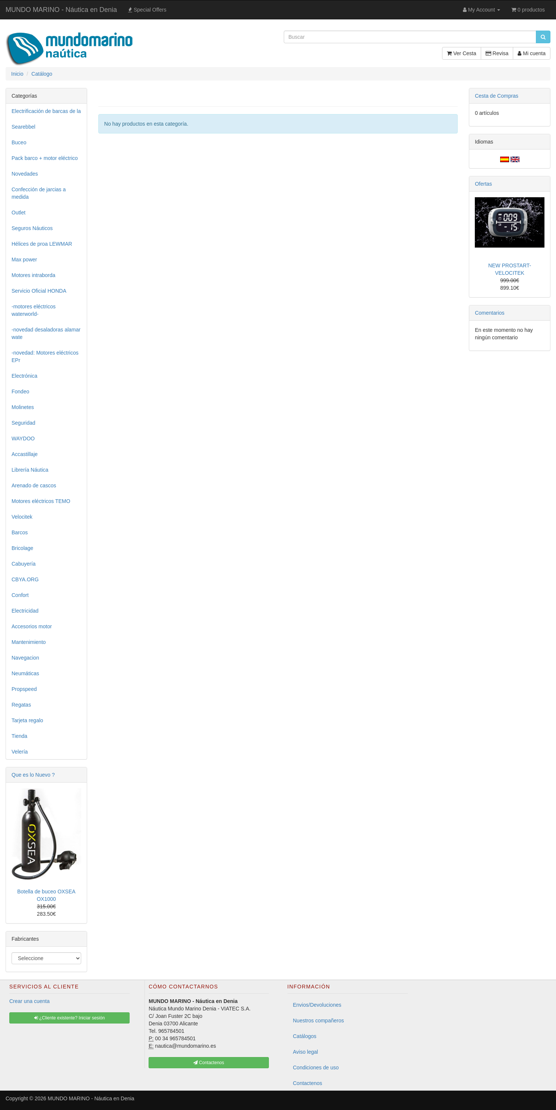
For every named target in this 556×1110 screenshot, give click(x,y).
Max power (24, 259)
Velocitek (22, 517)
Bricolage (22, 548)
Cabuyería (24, 564)
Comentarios (489, 313)
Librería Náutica (30, 470)
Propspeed (24, 689)
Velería (20, 752)
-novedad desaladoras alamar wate (46, 333)
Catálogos (305, 1036)
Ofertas (483, 184)
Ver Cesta (461, 53)
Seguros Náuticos (32, 228)
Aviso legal (305, 1052)
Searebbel (23, 127)
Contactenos (308, 1083)
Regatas (21, 705)
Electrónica (24, 376)
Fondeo (20, 391)
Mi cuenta (532, 53)
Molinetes (23, 407)
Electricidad (25, 611)
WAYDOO (23, 438)
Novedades (25, 174)
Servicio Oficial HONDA (39, 291)
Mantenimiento (29, 642)
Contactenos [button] (208, 1062)
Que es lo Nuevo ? (33, 775)
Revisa (497, 53)
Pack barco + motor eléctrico (45, 158)
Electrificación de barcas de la (46, 111)
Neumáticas (25, 673)
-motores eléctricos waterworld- (33, 310)
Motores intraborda (33, 275)
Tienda (19, 736)
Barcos (20, 532)
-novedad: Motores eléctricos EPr (45, 356)
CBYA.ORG (25, 579)
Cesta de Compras (496, 96)
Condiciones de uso (316, 1067)
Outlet (18, 213)
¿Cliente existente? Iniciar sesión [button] (69, 1018)
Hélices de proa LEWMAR (42, 244)
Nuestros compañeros (318, 1020)
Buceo (19, 142)
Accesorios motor (32, 626)
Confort (20, 595)
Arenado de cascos (34, 485)
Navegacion (25, 658)
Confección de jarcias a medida (39, 193)
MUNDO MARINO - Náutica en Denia (61, 9)
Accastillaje (25, 454)
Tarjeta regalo (27, 720)
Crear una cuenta (29, 1001)
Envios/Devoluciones (317, 1005)
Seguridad (23, 423)
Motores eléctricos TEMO (41, 501)
